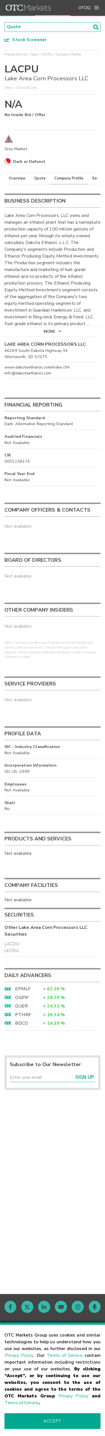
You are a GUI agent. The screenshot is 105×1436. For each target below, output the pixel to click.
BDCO (21, 1023)
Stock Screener (25, 40)
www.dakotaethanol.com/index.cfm (37, 367)
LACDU (11, 944)
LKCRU (11, 950)
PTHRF (23, 1015)
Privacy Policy (19, 1355)
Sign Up (84, 1077)
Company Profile (68, 178)
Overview (17, 178)
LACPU (47, 54)
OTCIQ (84, 7)
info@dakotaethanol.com (27, 373)
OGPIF (22, 998)
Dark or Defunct (29, 161)
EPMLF (23, 989)
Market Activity (15, 54)
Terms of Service (65, 1355)
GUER (21, 1006)
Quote (40, 178)
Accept (52, 1421)
